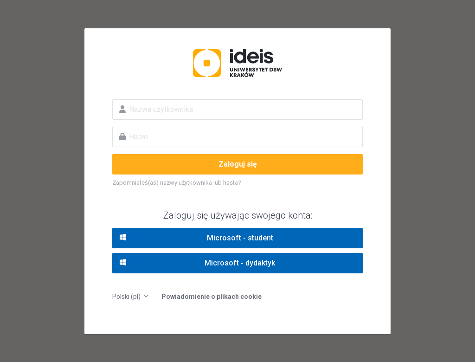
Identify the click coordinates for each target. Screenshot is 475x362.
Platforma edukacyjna (237, 63)
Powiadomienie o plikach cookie (211, 296)
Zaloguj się (237, 164)
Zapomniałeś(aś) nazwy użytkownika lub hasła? (176, 182)
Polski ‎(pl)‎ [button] (127, 296)
